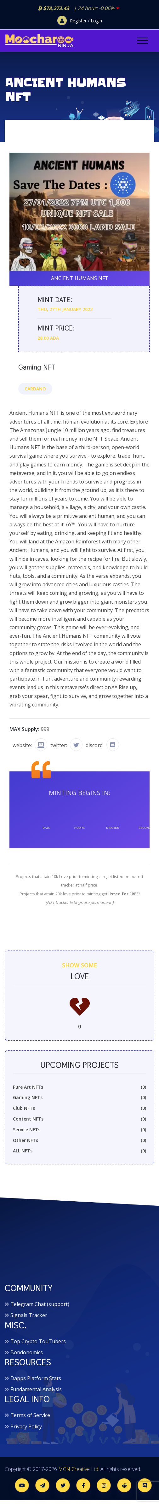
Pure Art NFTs (79, 1087)
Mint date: (54, 300)
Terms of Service (30, 1415)
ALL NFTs (79, 1151)
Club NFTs (79, 1108)
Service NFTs (79, 1129)
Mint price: (56, 328)
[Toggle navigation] (142, 41)
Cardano (35, 389)
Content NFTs (79, 1119)
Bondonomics (26, 1352)
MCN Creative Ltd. (78, 1469)
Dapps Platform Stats (35, 1378)
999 (45, 729)
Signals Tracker (28, 1315)
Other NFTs (79, 1140)
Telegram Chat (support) (39, 1304)
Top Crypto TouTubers (38, 1341)
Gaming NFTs (79, 1097)
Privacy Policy (26, 1426)
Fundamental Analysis (36, 1389)
